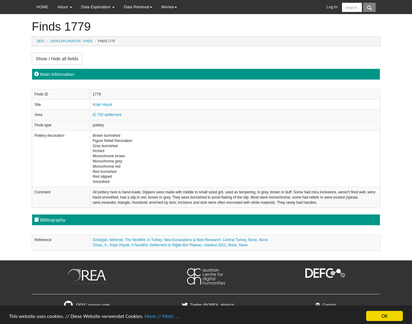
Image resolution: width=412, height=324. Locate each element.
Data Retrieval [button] (138, 7)
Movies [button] (169, 7)
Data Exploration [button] (98, 7)
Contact (325, 305)
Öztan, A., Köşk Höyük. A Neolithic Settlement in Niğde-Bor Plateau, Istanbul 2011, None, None (170, 245)
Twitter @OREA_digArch (207, 305)
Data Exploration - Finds (72, 41)
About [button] (64, 7)
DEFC (41, 41)
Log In (331, 7)
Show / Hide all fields (57, 58)
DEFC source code (87, 305)
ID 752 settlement (107, 115)
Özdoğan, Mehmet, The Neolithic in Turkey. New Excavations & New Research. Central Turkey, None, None (180, 240)
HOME (42, 7)
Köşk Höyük (102, 104)
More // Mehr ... (162, 318)
